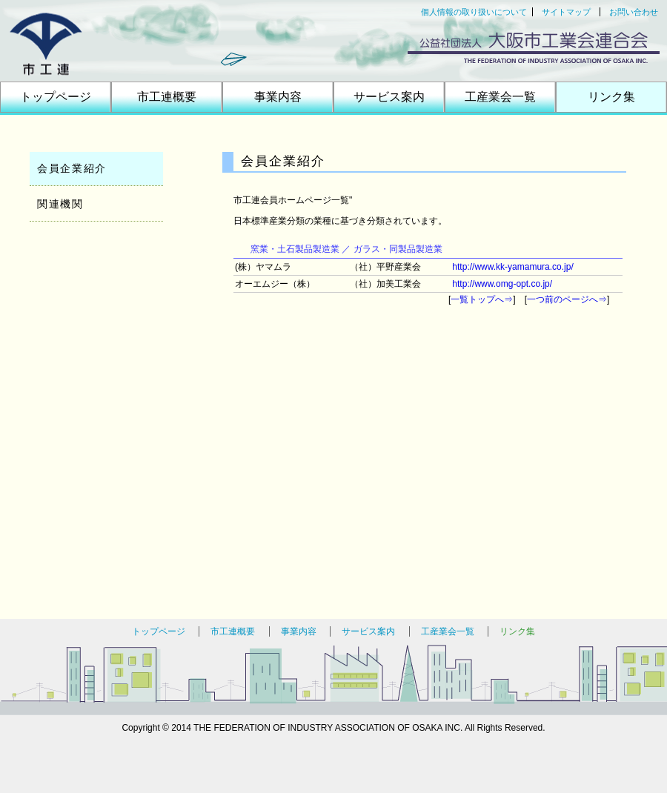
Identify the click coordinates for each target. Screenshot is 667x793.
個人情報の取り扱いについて (474, 11)
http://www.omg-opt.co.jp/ (502, 284)
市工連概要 (166, 96)
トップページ (55, 96)
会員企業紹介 (72, 168)
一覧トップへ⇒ (482, 299)
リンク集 (611, 96)
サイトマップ (566, 11)
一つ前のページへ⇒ (567, 299)
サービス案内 (389, 96)
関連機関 (60, 204)
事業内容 (278, 96)
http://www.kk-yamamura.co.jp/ (512, 267)
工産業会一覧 (500, 96)
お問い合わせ (633, 11)
